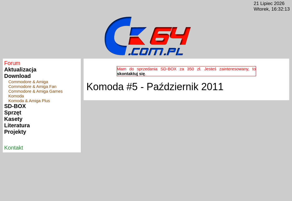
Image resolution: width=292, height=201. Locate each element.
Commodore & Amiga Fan (32, 86)
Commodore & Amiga (28, 81)
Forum (12, 63)
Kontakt (13, 148)
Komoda (16, 96)
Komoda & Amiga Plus (29, 100)
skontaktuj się (131, 73)
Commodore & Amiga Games (35, 91)
